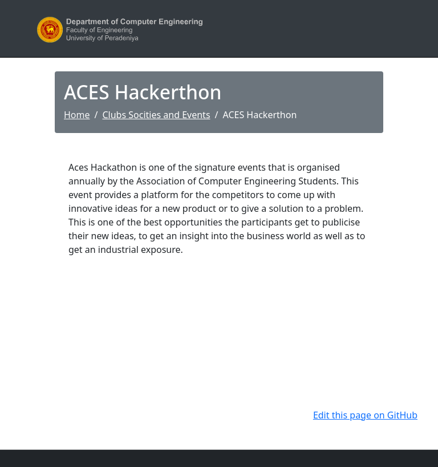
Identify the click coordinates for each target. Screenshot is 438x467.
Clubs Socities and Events (156, 114)
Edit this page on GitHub (365, 415)
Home (77, 114)
